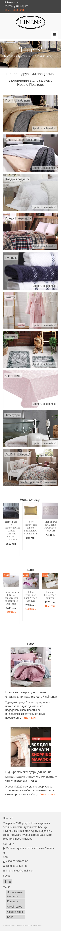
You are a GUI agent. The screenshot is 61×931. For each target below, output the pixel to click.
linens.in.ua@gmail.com (18, 870)
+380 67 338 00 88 (14, 9)
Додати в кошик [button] (11, 551)
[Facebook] (5, 881)
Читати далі (29, 717)
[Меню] (54, 35)
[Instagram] (10, 881)
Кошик (11, 2)
